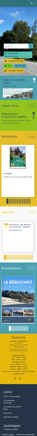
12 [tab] (32, 257)
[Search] (16, 46)
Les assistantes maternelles (8, 402)
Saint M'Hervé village (10, 417)
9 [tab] (27, 201)
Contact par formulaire (18, 350)
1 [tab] (7, 201)
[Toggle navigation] (31, 3)
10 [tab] (30, 201)
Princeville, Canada (11, 429)
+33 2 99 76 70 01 (18, 347)
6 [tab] (20, 201)
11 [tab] (30, 257)
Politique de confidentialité (25, 434)
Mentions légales (8, 434)
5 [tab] (17, 201)
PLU (8, 66)
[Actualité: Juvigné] (18, 171)
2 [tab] (10, 201)
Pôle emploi (7, 413)
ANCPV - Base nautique (11, 396)
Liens (7, 392)
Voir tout (31, 106)
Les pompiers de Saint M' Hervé (12, 408)
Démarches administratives (11, 54)
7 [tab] (22, 201)
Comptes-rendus (14, 71)
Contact (20, 66)
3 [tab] (12, 201)
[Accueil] (5, 3)
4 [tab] (15, 201)
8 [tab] (25, 201)
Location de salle (14, 61)
